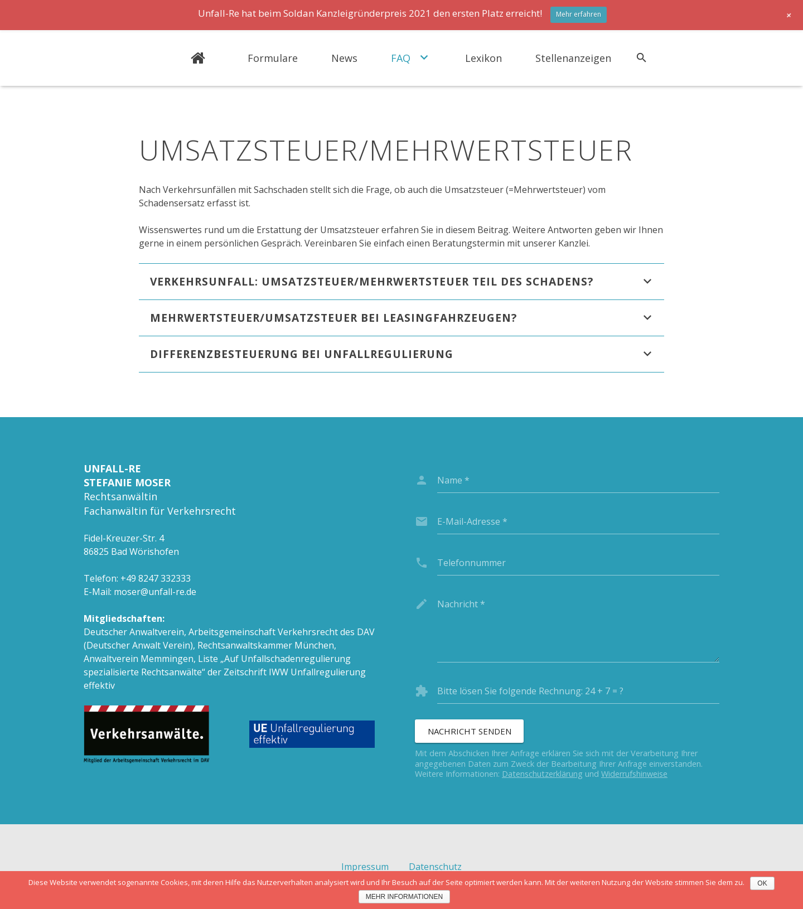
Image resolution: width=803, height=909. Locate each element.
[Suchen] (641, 58)
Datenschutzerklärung (542, 773)
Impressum (365, 866)
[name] (578, 480)
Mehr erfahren (578, 14)
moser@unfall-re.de (155, 592)
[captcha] (578, 691)
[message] (578, 627)
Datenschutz (435, 866)
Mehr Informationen (404, 897)
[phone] (578, 563)
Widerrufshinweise (634, 773)
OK (762, 883)
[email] (578, 521)
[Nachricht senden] (469, 731)
